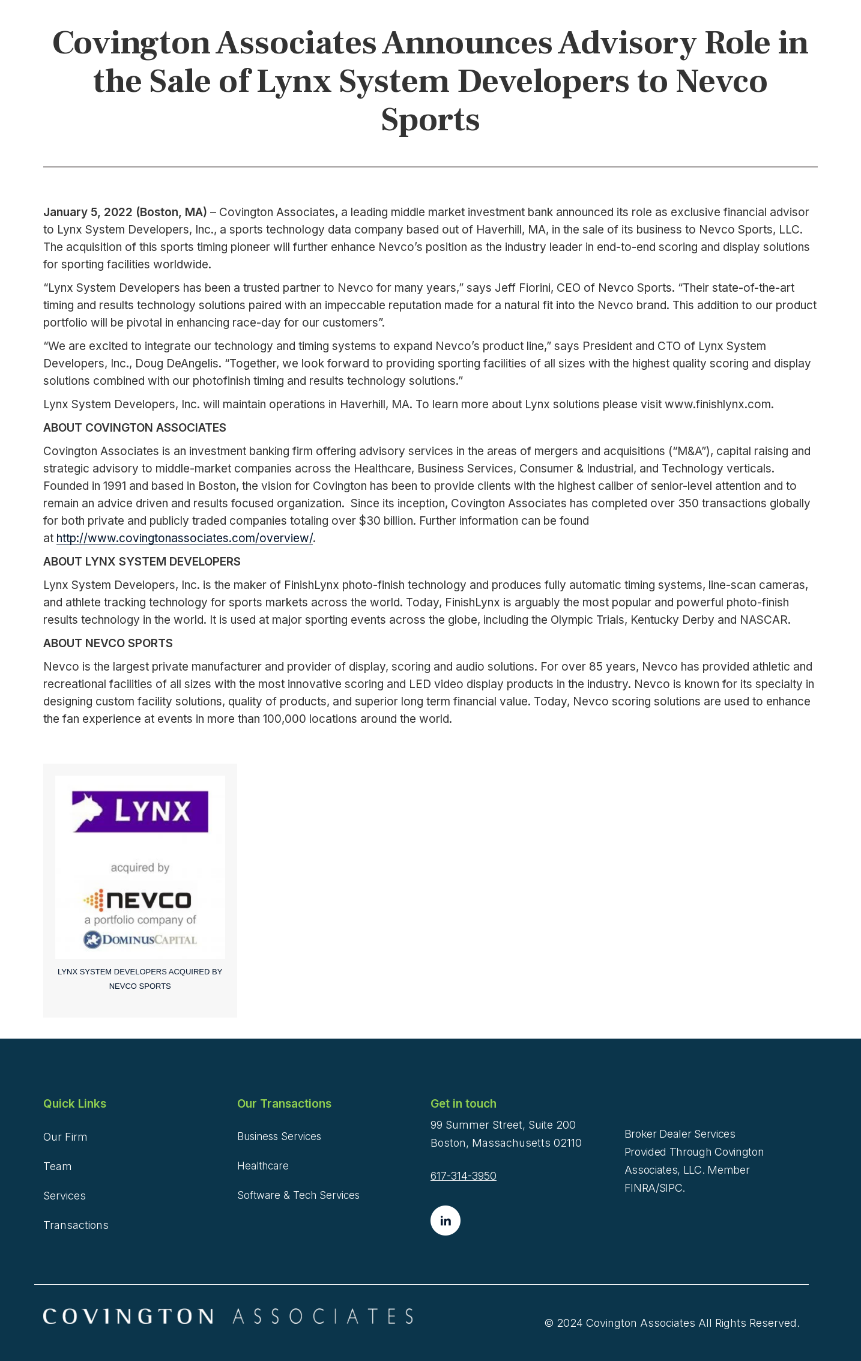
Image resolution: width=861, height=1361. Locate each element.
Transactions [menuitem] (76, 1225)
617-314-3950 (464, 1175)
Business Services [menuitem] (279, 1136)
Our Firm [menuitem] (65, 1136)
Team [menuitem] (57, 1166)
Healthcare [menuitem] (263, 1166)
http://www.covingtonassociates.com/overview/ (184, 538)
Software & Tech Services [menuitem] (298, 1195)
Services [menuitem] (64, 1195)
